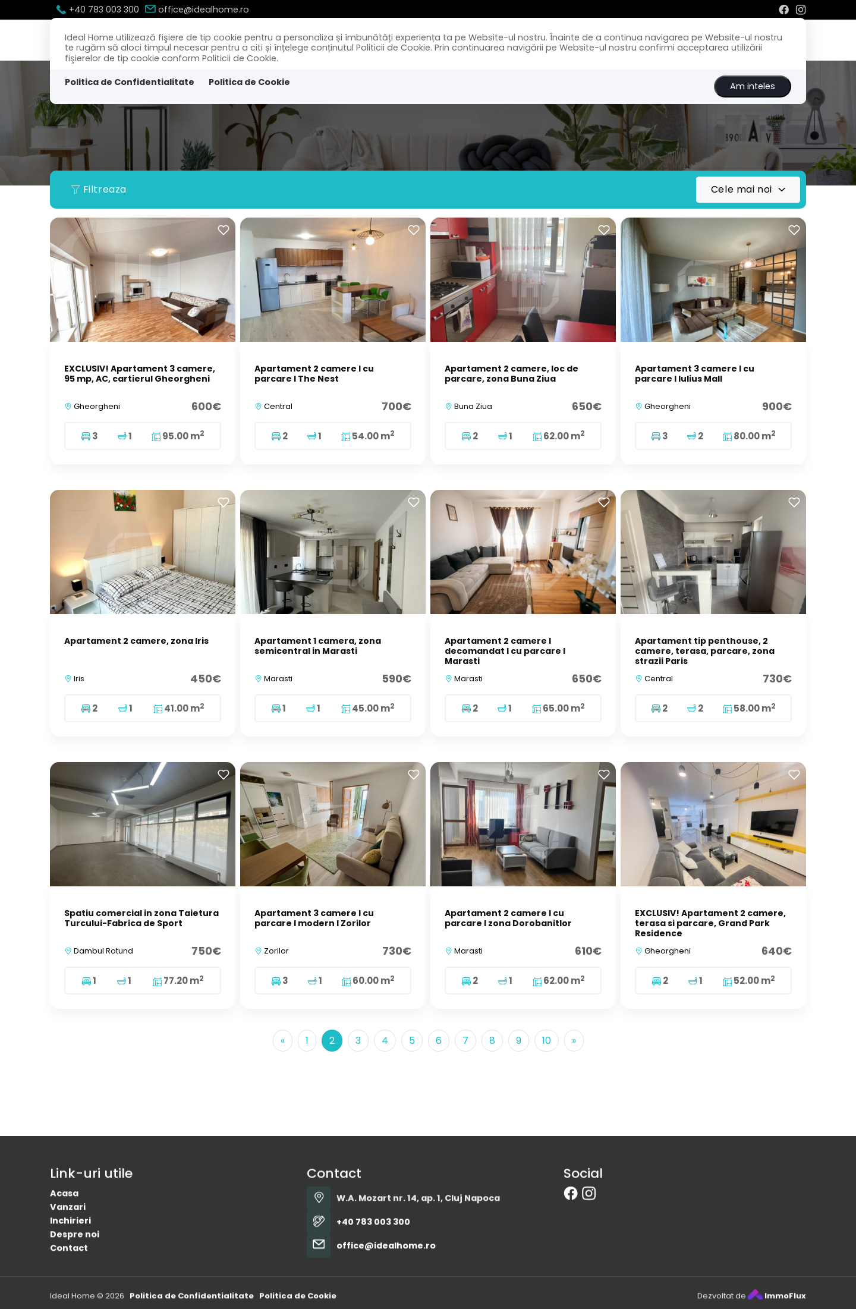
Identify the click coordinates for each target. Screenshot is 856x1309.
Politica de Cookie (249, 82)
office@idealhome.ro (197, 9)
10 (546, 1040)
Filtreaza (99, 189)
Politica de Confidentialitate (129, 82)
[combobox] (748, 190)
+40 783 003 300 (97, 9)
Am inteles (752, 86)
